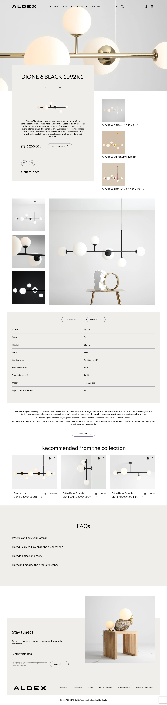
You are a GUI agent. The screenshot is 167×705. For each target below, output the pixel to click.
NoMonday (103, 700)
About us (63, 687)
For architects (105, 687)
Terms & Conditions (144, 687)
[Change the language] (117, 6)
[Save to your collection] (32, 163)
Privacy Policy (20, 665)
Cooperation (124, 687)
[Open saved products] (146, 6)
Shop (90, 687)
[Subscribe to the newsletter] (59, 664)
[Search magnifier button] (123, 6)
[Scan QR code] (24, 163)
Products (78, 687)
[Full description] (83, 537)
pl (116, 6)
